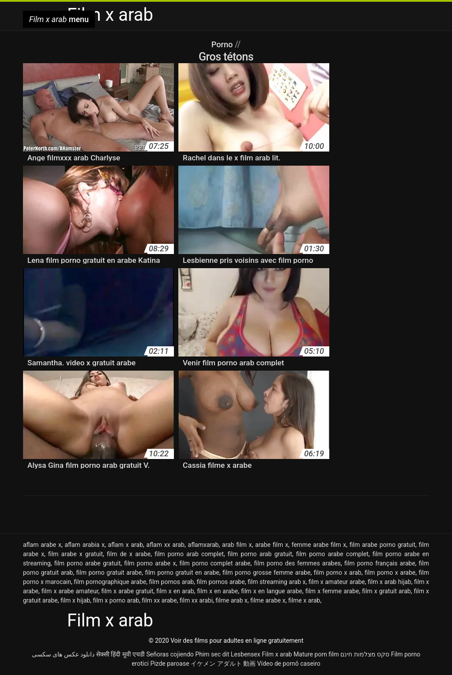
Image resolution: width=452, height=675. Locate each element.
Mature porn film (316, 654)
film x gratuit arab (386, 591)
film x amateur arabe (337, 581)
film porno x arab (338, 572)
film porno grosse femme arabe (266, 572)
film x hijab (75, 600)
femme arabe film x (318, 544)
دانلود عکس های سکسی (63, 654)
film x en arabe (217, 591)
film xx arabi (196, 600)
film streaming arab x (276, 581)
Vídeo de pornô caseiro (288, 663)
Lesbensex (245, 654)
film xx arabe (159, 600)
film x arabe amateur (69, 591)
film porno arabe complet (332, 553)
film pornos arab (171, 581)
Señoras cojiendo (169, 654)
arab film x (237, 544)
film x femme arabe (332, 591)
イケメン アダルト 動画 (223, 663)
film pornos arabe (221, 581)
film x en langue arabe (271, 591)
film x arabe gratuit (128, 591)
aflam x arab (125, 544)
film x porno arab (116, 600)
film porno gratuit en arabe (182, 572)
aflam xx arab (166, 544)
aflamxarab (203, 544)
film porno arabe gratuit (87, 563)
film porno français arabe (379, 563)
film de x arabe (129, 553)
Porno (223, 44)
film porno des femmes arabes (297, 563)
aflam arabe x (42, 544)
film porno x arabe (390, 572)
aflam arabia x (84, 544)
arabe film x (271, 544)
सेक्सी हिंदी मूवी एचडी (120, 654)
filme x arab (304, 600)
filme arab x (231, 600)
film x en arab (175, 591)
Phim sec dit (212, 654)
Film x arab (277, 654)
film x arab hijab (389, 581)
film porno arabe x (150, 563)
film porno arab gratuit (260, 553)
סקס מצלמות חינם (364, 654)
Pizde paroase (169, 663)
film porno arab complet (189, 553)
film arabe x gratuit (75, 553)
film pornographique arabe (110, 581)
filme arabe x (268, 600)
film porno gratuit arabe (109, 572)
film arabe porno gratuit (382, 544)
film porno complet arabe (214, 563)
